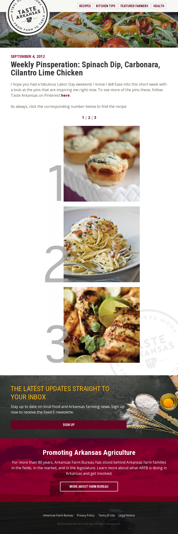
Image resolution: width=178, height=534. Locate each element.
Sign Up (68, 425)
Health (158, 6)
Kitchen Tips (105, 6)
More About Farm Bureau (89, 486)
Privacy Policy (86, 515)
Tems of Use (107, 515)
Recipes (85, 6)
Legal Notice (127, 515)
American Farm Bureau (58, 515)
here (65, 95)
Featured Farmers (134, 6)
